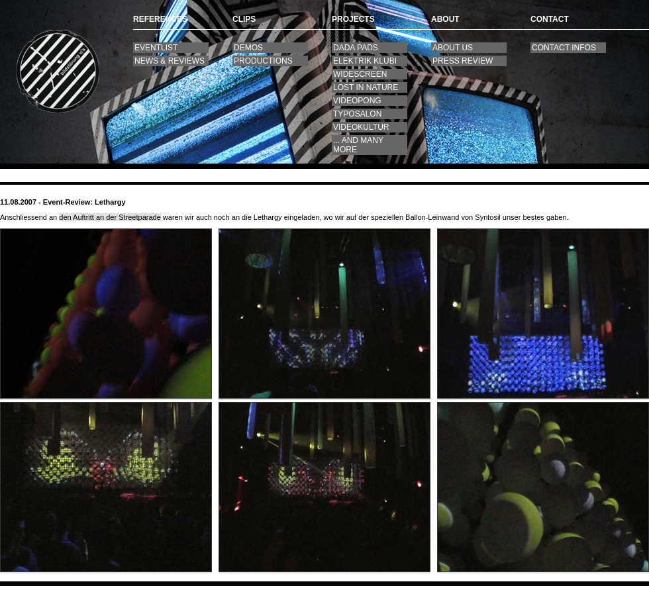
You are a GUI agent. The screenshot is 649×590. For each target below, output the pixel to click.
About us (452, 47)
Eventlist (155, 47)
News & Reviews (169, 61)
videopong (357, 100)
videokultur (361, 127)
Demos (248, 47)
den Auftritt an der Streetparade (110, 217)
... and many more (358, 145)
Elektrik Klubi (365, 61)
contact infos (564, 47)
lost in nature (365, 87)
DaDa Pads (355, 47)
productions (263, 61)
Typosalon (357, 114)
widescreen (360, 74)
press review (462, 61)
